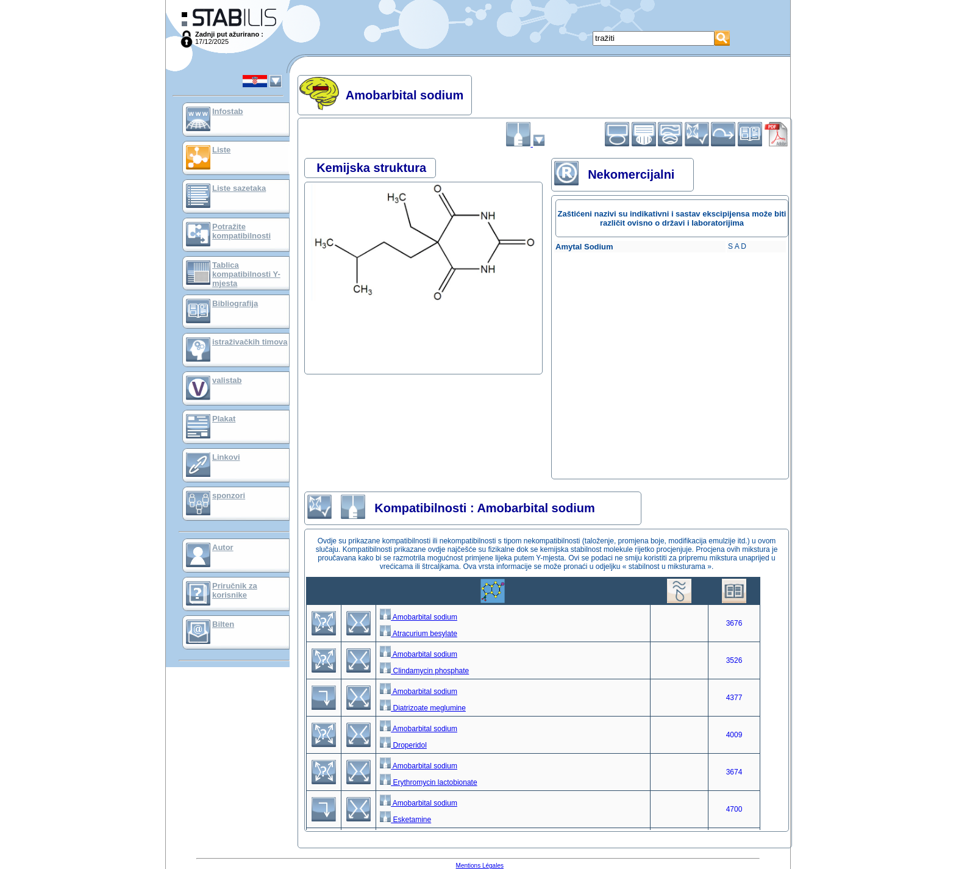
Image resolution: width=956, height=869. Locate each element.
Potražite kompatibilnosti (241, 231)
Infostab (227, 111)
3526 (734, 660)
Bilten (223, 624)
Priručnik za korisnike (234, 590)
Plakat (223, 418)
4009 (734, 735)
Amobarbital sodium (418, 617)
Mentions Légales (480, 865)
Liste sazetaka (239, 188)
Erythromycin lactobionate (428, 782)
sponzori (228, 495)
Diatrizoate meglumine (423, 708)
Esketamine (405, 819)
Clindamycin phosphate (424, 671)
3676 (734, 623)
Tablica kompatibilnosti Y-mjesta (246, 274)
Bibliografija (235, 303)
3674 (734, 772)
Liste (221, 149)
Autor (223, 547)
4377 (734, 697)
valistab (226, 380)
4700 (734, 809)
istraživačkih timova (250, 341)
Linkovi (226, 457)
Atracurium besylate (418, 633)
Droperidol (403, 745)
